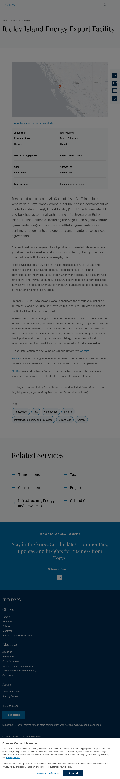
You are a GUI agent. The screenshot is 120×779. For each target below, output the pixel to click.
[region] (60, 758)
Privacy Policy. (13, 757)
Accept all (73, 773)
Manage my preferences (48, 773)
